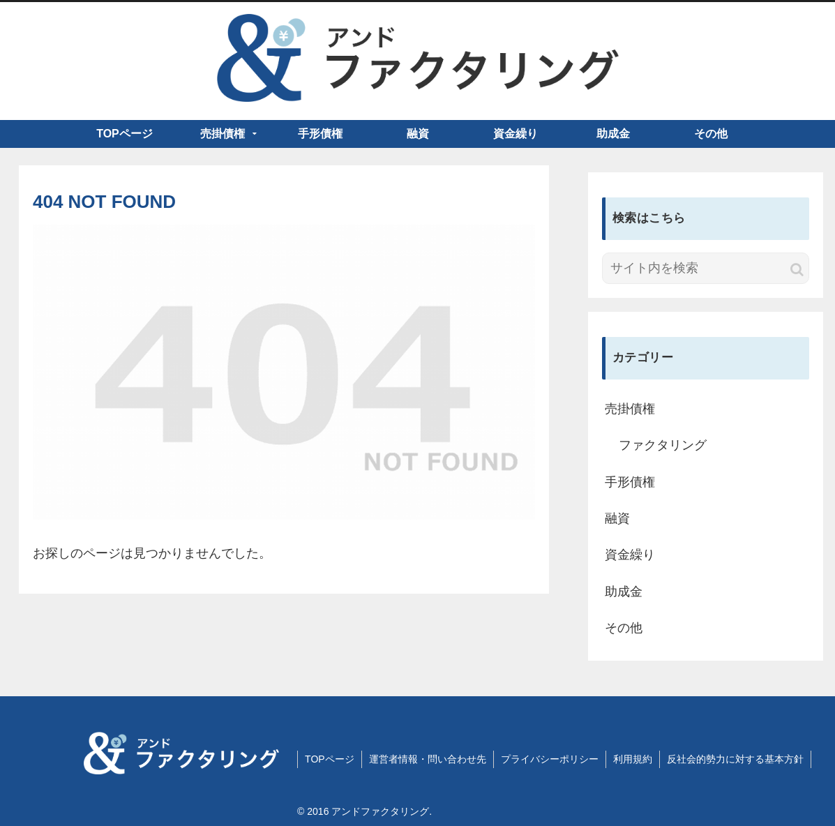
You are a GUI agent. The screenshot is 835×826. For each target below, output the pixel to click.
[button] (797, 270)
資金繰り (630, 555)
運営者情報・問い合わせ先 (427, 759)
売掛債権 (630, 409)
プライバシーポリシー (550, 759)
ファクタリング (663, 445)
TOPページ (329, 759)
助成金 (623, 592)
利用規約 (632, 759)
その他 (623, 628)
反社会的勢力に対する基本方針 (735, 759)
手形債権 (630, 482)
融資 (617, 518)
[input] (705, 268)
